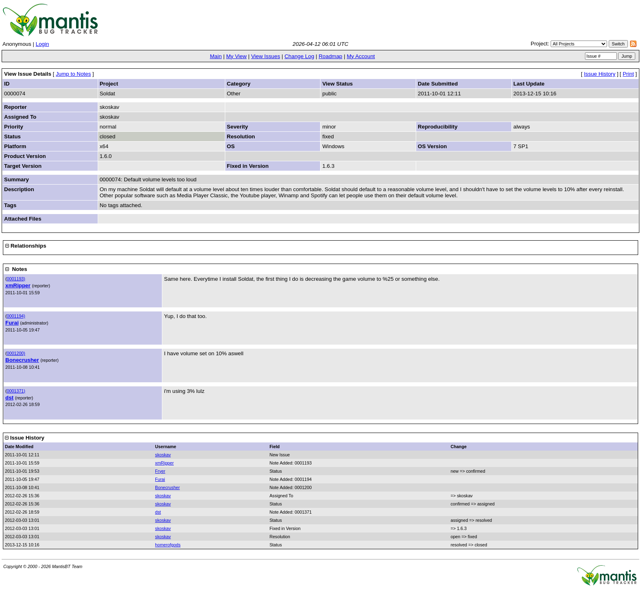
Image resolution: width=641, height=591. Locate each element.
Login (42, 44)
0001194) (16, 316)
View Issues (265, 56)
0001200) (16, 353)
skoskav (163, 454)
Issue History (599, 74)
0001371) (16, 390)
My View (236, 56)
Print (628, 74)
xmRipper (17, 285)
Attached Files (22, 219)
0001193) (16, 278)
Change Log (299, 56)
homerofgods (167, 544)
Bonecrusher (22, 360)
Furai (12, 323)
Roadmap (330, 56)
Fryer (160, 471)
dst (9, 398)
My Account (361, 56)
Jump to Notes (73, 74)
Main (216, 56)
